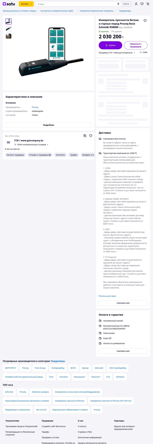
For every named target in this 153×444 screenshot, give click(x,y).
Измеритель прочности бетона (69, 331)
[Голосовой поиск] (118, 4)
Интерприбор (58, 298)
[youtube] (115, 414)
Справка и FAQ (85, 362)
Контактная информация (90, 367)
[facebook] (120, 414)
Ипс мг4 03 (41, 340)
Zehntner (9, 322)
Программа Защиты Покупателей (21, 356)
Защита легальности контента (92, 373)
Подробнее (48, 125)
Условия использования (105, 431)
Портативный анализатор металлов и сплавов (27, 331)
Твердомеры (125, 10)
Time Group (40, 298)
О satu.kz (82, 356)
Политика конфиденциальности (57, 401)
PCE (108, 307)
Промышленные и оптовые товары (19, 10)
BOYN (73, 298)
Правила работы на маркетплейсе (58, 406)
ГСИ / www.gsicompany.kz (28, 140)
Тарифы (45, 362)
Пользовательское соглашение (56, 395)
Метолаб (99, 298)
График (73, 155)
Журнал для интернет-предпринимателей (124, 358)
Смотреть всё (123, 233)
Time (51, 307)
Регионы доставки (107, 226)
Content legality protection (90, 379)
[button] (110, 45)
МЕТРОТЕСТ (10, 298)
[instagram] (125, 414)
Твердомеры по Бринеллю (17, 340)
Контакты (60, 155)
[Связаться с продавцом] (135, 45)
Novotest (64, 307)
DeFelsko (120, 307)
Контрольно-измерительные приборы (58, 10)
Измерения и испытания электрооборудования (77, 322)
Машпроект (79, 307)
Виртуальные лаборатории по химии (70, 340)
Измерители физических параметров (97, 10)
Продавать (47, 367)
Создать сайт (112, 438)
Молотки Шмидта (40, 322)
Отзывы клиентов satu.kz (53, 390)
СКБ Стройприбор (117, 298)
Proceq (25, 298)
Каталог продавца (15, 155)
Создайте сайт (48, 356)
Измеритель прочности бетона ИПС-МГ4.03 (110, 331)
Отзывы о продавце (40, 154)
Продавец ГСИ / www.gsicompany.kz (116, 52)
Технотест (95, 307)
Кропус (85, 298)
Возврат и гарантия (91, 155)
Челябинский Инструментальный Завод (24, 307)
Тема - (53, 414)
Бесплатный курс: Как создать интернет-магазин (56, 383)
